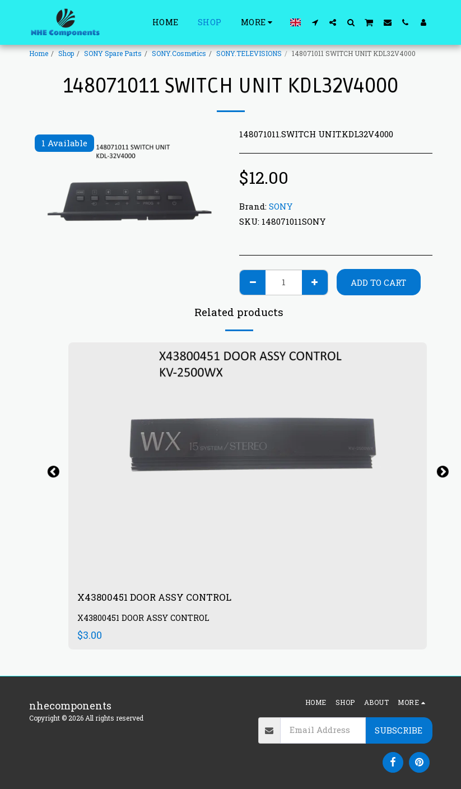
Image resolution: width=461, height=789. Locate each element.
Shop (66, 53)
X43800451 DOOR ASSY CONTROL (158, 598)
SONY (280, 206)
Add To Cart (378, 282)
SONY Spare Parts (113, 53)
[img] (247, 462)
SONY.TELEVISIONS (249, 53)
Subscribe (398, 730)
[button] (314, 22)
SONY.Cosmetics (179, 53)
